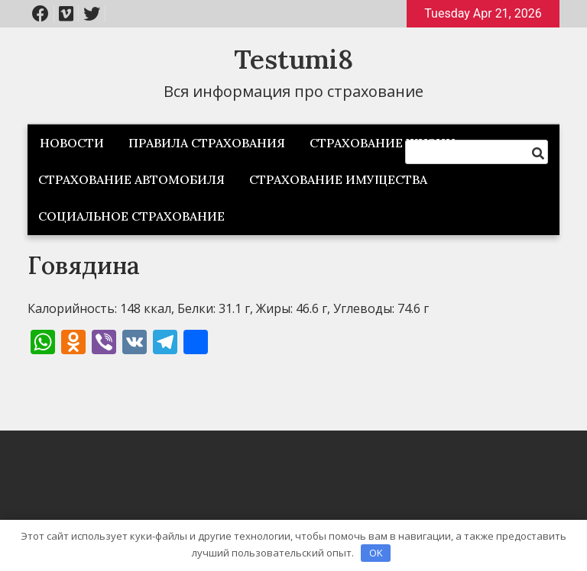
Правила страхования (206, 142)
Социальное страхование (131, 216)
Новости (72, 142)
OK (376, 553)
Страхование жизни (383, 142)
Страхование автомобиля (131, 179)
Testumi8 (293, 59)
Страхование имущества (338, 179)
